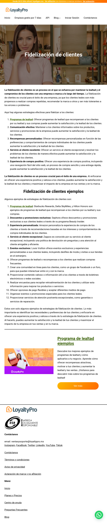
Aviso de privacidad (14, 466)
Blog (6, 517)
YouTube (50, 445)
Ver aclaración (88, 1)
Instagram (9, 445)
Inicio (7, 488)
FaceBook (21, 445)
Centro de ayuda (13, 502)
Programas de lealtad (21, 119)
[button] (99, 515)
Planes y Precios (13, 495)
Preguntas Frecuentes (15, 509)
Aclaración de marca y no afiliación (22, 474)
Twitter (31, 445)
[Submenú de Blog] (57, 18)
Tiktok (59, 445)
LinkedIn (40, 445)
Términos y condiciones (16, 459)
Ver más (78, 385)
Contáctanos (11, 452)
